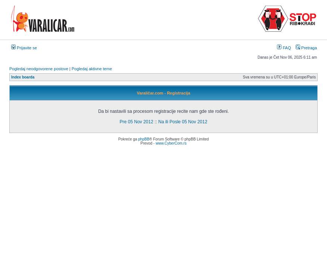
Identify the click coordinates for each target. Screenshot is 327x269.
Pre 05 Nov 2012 (136, 121)
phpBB (143, 139)
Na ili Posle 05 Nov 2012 (182, 121)
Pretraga (306, 48)
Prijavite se (24, 48)
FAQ (284, 48)
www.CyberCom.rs (171, 143)
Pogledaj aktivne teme (92, 69)
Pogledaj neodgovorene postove (38, 69)
